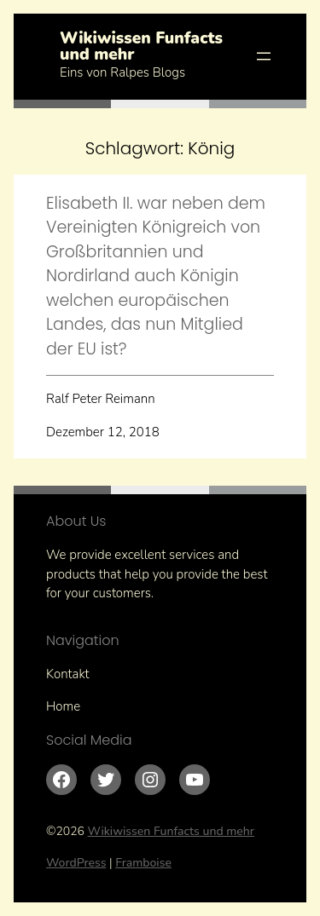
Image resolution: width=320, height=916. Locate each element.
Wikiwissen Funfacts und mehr (141, 46)
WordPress (76, 863)
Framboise (143, 863)
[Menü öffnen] (263, 56)
